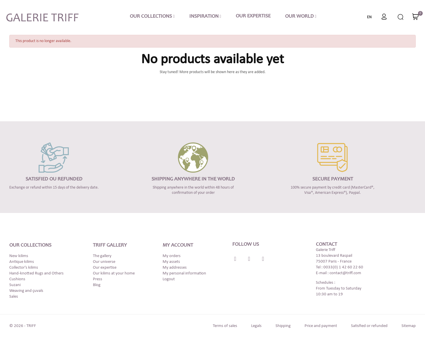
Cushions (17, 279)
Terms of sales (225, 326)
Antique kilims (21, 262)
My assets (171, 262)
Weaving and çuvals (26, 291)
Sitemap (408, 326)
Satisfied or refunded (369, 326)
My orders (172, 256)
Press (97, 279)
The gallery (102, 256)
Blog (96, 285)
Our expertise (104, 267)
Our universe (104, 262)
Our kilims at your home (114, 273)
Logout (169, 279)
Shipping (283, 326)
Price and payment (321, 326)
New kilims (18, 256)
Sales (13, 296)
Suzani (15, 285)
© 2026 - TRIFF (22, 326)
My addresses (175, 267)
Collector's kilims (23, 267)
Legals (256, 326)
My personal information (184, 273)
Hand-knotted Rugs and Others (36, 273)
